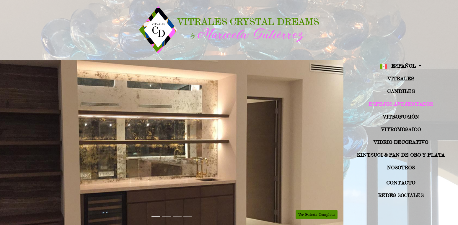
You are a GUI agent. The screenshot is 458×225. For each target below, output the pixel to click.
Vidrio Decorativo (401, 142)
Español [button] (398, 66)
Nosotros (401, 167)
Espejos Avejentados (401, 104)
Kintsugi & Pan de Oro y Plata (401, 155)
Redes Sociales (400, 195)
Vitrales (400, 78)
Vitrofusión (401, 117)
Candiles (401, 91)
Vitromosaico (401, 129)
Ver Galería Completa (316, 214)
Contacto (400, 182)
